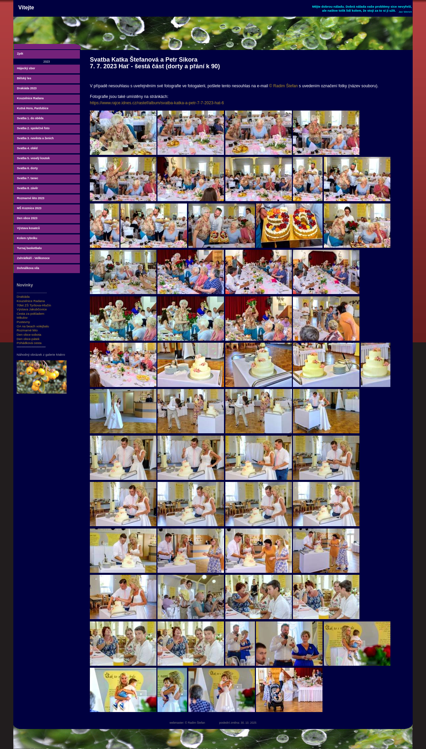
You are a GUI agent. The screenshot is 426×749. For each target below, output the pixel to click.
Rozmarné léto (27, 330)
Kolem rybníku (27, 238)
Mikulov (22, 317)
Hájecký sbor (26, 68)
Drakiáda (23, 296)
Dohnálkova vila (28, 268)
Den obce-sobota (29, 334)
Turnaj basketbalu (29, 248)
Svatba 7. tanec (27, 178)
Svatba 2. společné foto (33, 128)
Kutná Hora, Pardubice (32, 108)
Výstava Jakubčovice (32, 309)
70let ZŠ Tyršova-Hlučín (34, 305)
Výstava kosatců (28, 228)
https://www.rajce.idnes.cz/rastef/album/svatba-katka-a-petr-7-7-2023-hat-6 (157, 103)
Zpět (20, 53)
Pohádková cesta (29, 343)
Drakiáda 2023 (27, 88)
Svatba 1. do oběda (30, 118)
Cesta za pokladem (30, 313)
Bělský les (24, 78)
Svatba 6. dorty (27, 168)
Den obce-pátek (28, 339)
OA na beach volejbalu (33, 326)
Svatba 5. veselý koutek (33, 158)
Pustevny (23, 322)
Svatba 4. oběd (27, 148)
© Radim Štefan (283, 86)
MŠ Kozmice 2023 (29, 208)
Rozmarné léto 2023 (30, 198)
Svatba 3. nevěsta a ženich (35, 138)
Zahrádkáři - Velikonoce (33, 258)
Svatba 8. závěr (27, 188)
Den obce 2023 (27, 218)
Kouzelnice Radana (30, 98)
